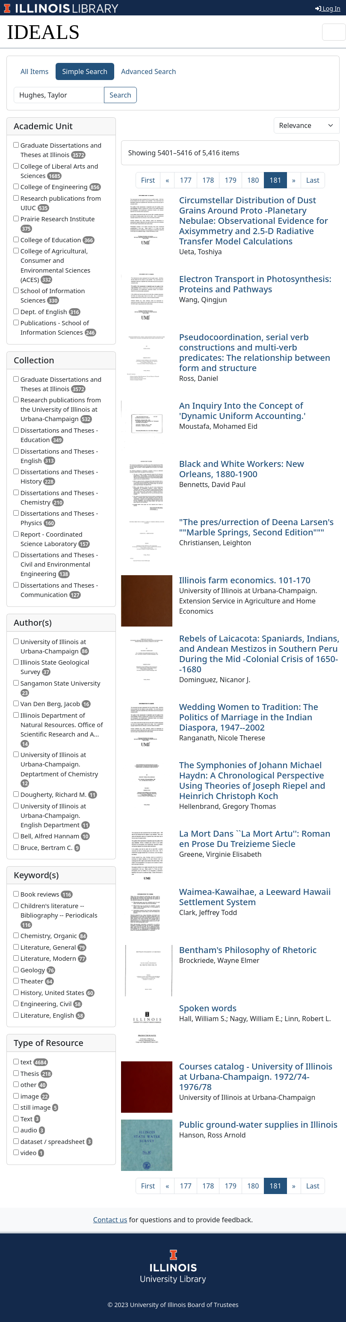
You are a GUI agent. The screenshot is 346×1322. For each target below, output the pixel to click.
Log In (327, 8)
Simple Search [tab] (85, 71)
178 (208, 180)
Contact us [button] (110, 1219)
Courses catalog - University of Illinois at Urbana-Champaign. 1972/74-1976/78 (256, 1077)
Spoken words (208, 1008)
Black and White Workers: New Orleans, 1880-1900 (241, 469)
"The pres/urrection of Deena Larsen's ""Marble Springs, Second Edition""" (256, 527)
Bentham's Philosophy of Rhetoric (248, 950)
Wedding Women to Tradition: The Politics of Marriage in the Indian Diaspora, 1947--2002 (248, 717)
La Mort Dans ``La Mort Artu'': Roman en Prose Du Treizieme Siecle (255, 839)
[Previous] (167, 180)
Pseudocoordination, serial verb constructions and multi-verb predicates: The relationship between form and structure (255, 352)
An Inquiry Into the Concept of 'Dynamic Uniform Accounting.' (242, 411)
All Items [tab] (35, 71)
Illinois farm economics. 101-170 (245, 580)
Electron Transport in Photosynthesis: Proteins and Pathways (255, 284)
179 (230, 180)
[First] (148, 180)
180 (253, 180)
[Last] (313, 180)
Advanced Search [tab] (148, 71)
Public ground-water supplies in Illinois (258, 1124)
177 (185, 180)
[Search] (59, 95)
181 (278, 180)
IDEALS (43, 32)
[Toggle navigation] (334, 32)
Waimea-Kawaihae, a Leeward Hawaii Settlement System (255, 897)
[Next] (294, 180)
